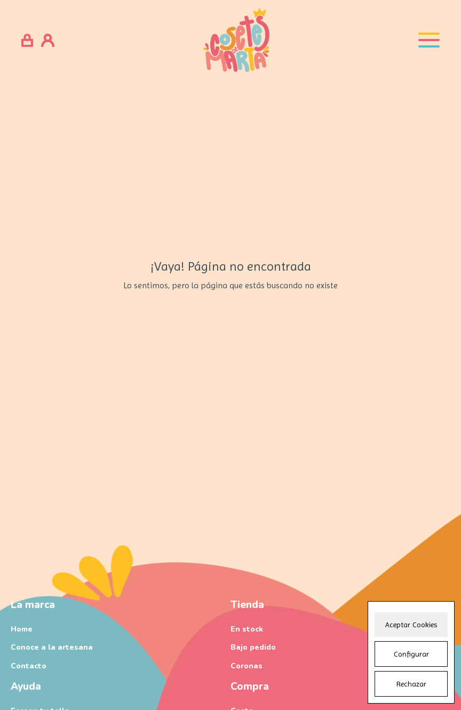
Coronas (246, 666)
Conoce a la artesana (52, 647)
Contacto (28, 666)
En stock (246, 629)
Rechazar (411, 684)
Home (22, 629)
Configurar (411, 654)
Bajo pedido (253, 647)
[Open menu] (429, 40)
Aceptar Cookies (411, 624)
